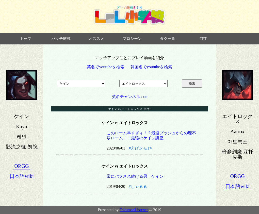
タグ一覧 (167, 39)
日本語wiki (21, 176)
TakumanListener (134, 210)
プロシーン (132, 39)
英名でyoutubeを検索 (105, 67)
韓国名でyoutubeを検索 (151, 67)
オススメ (96, 39)
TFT (203, 39)
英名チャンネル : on (129, 96)
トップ (25, 39)
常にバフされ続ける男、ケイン (135, 176)
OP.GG (21, 166)
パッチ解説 (61, 39)
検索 (192, 83)
